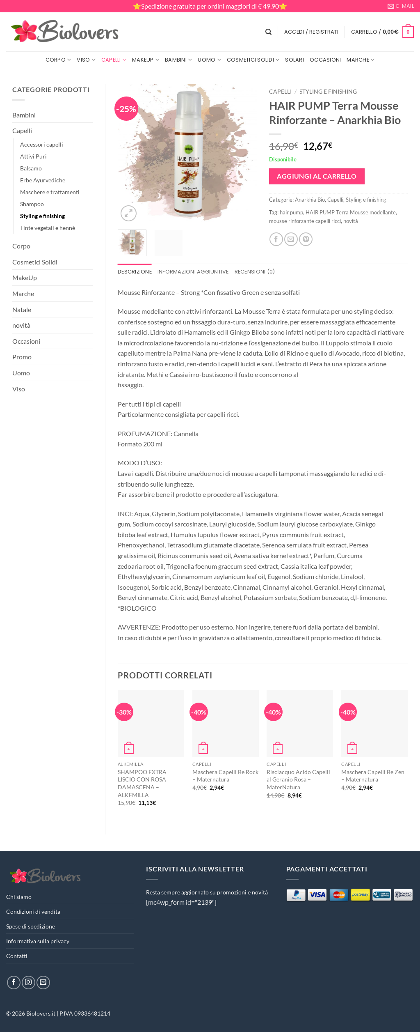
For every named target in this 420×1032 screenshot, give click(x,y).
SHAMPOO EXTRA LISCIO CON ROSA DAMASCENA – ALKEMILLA (142, 783)
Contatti (16, 955)
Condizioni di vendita (33, 911)
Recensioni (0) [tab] (255, 271)
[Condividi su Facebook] (276, 239)
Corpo (58, 60)
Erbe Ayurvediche (42, 180)
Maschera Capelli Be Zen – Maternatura (372, 775)
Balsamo (31, 168)
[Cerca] (268, 32)
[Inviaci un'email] (43, 982)
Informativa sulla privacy (37, 941)
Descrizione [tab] (135, 271)
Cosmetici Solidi (253, 60)
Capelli (113, 60)
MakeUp (145, 60)
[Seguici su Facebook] (14, 982)
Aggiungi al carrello (316, 176)
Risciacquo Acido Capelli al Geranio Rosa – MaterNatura (298, 779)
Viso (86, 60)
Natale (21, 309)
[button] (311, 32)
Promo (22, 357)
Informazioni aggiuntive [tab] (193, 271)
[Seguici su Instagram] (28, 982)
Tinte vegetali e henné (47, 227)
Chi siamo (19, 896)
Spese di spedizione (30, 926)
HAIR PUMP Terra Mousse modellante (351, 212)
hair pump (291, 212)
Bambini (178, 60)
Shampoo (32, 203)
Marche (360, 60)
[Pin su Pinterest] (306, 239)
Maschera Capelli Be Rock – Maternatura (225, 775)
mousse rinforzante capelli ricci (305, 221)
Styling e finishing (42, 215)
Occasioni (325, 59)
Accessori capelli (41, 144)
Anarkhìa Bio (310, 199)
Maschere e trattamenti (50, 191)
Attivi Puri (33, 156)
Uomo (209, 60)
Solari (294, 59)
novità (21, 325)
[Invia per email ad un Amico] (291, 239)
